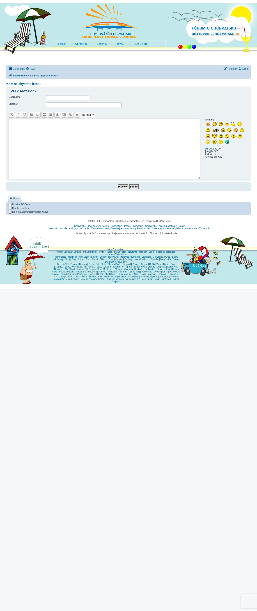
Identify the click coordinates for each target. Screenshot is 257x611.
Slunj (67, 259)
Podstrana (81, 271)
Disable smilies (19, 208)
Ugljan (157, 279)
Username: (15, 97)
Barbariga (170, 252)
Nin (66, 269)
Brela (91, 264)
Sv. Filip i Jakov (118, 276)
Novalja (154, 259)
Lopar (103, 257)
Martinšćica (60, 257)
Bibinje (136, 264)
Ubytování (81, 43)
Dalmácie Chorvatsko (115, 262)
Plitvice (103, 259)
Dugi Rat (161, 266)
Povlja (62, 271)
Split (99, 274)
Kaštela (91, 266)
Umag (76, 252)
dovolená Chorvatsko (98, 226)
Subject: (13, 104)
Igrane (129, 266)
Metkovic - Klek (93, 269)
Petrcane (112, 271)
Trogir (54, 276)
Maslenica (108, 269)
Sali (143, 274)
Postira (70, 271)
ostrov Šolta (81, 276)
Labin (151, 252)
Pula (116, 252)
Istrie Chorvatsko (115, 249)
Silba (136, 274)
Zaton (84, 279)
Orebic (157, 271)
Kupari (175, 269)
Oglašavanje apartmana (185, 228)
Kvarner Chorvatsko (116, 254)
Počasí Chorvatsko (133, 226)
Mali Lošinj (84, 257)
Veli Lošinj (58, 259)
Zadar (102, 279)
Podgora (92, 271)
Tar (83, 252)
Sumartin (163, 276)
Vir (127, 279)
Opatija (119, 259)
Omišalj (128, 259)
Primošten (174, 274)
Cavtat (74, 264)
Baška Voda (155, 264)
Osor (111, 259)
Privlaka (163, 274)
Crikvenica (158, 257)
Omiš (165, 271)
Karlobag (135, 257)
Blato (103, 264)
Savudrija (91, 252)
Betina (144, 264)
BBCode (209, 148)
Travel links (205, 228)
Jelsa (99, 266)
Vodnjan (68, 252)
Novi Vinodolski (141, 259)
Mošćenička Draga (169, 259)
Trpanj (174, 279)
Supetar (154, 276)
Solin (105, 274)
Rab (88, 259)
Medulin (143, 252)
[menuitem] (30, 68)
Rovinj (101, 252)
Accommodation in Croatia (172, 226)
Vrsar (59, 252)
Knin (83, 266)
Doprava (101, 43)
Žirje (68, 279)
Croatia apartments (161, 228)
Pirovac (102, 271)
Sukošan (174, 276)
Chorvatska (116, 226)
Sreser (92, 274)
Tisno (70, 276)
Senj (73, 259)
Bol (97, 264)
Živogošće (59, 279)
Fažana (160, 252)
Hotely (120, 43)
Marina (118, 269)
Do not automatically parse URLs (28, 211)
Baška (175, 257)
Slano (113, 274)
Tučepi (62, 276)
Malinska (72, 257)
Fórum (62, 43)
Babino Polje (169, 264)
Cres (167, 257)
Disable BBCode (19, 204)
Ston (63, 274)
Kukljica (59, 266)
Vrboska (120, 279)
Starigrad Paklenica (77, 274)
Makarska (128, 269)
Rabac (109, 252)
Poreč (123, 252)
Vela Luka (147, 279)
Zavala (75, 279)
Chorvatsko (80, 226)
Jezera (107, 266)
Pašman (123, 271)
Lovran (94, 257)
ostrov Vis (135, 279)
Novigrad (132, 252)
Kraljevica (124, 257)
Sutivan (144, 276)
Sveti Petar (103, 276)
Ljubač (138, 269)
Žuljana (116, 281)
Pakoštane (146, 271)
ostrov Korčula (72, 266)
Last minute (140, 43)
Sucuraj (55, 274)
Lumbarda (149, 269)
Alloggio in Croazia (79, 228)
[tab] (14, 199)
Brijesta (83, 264)
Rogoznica (152, 274)
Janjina (116, 266)
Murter (73, 269)
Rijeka (81, 259)
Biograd (127, 264)
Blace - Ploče (114, 264)
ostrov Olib (175, 271)
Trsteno (166, 279)
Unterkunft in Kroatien (57, 228)
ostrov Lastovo (163, 269)
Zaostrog (93, 279)
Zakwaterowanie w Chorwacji (105, 228)
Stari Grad (133, 276)
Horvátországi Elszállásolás (136, 228)
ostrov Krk (113, 257)
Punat (95, 259)
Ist (123, 266)
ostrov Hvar (140, 266)
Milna (81, 269)
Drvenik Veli (63, 264)
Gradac (151, 266)
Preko (54, 271)
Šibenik (92, 276)
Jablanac (146, 257)
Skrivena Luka (125, 274)
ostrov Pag (134, 271)
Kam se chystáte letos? (23, 84)
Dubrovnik (172, 266)
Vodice (110, 279)
